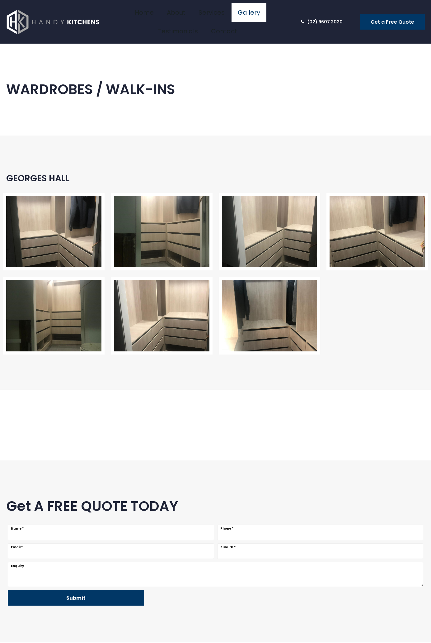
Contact (267, 15)
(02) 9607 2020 (322, 16)
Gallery (201, 15)
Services (173, 15)
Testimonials (233, 15)
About (147, 15)
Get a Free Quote (392, 16)
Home (125, 15)
